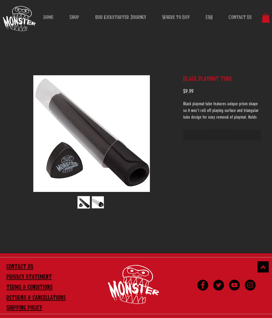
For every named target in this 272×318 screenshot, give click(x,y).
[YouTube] (234, 285)
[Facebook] (202, 285)
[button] (266, 18)
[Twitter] (218, 285)
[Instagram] (250, 285)
